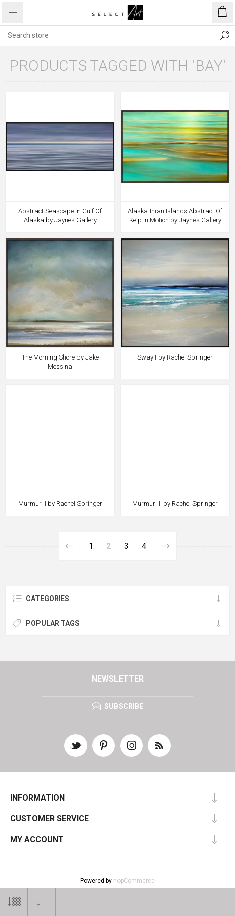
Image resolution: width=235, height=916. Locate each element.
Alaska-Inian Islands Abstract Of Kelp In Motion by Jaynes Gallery (175, 215)
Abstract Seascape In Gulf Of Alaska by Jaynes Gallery (60, 215)
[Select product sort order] (42, 902)
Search (225, 35)
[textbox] (107, 35)
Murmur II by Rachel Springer (60, 503)
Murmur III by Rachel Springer (175, 503)
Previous (69, 546)
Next (165, 546)
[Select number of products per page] (14, 902)
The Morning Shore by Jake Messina (60, 361)
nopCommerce (134, 880)
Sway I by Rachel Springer (175, 357)
